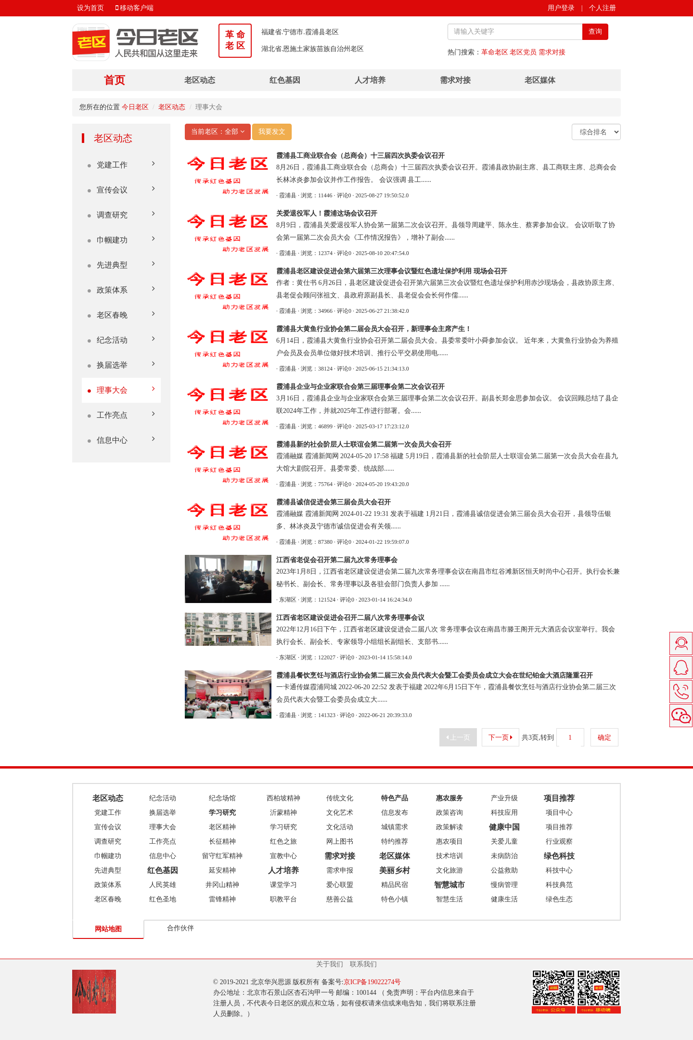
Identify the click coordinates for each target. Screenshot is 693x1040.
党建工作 (121, 164)
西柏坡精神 (283, 798)
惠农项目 (449, 841)
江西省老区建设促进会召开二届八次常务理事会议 (350, 617)
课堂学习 (283, 884)
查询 (595, 31)
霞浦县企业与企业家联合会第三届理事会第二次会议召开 (360, 386)
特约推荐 (394, 841)
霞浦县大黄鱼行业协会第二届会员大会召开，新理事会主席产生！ (374, 329)
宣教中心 (283, 856)
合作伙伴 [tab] (180, 928)
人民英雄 (162, 884)
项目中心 (559, 812)
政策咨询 (449, 812)
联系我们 (363, 964)
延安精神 (222, 870)
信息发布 (394, 812)
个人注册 (602, 8)
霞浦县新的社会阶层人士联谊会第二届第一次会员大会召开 (363, 444)
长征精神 (222, 841)
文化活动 (339, 827)
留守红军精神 (222, 856)
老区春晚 (121, 314)
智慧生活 (449, 899)
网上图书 (339, 841)
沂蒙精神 (283, 812)
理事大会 (121, 389)
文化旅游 (449, 870)
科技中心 (559, 870)
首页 (114, 80)
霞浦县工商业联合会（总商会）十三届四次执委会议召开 (360, 155)
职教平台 (283, 899)
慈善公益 (339, 899)
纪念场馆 (222, 798)
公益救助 (504, 870)
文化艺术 (339, 812)
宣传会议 (121, 189)
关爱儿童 (504, 841)
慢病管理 (504, 884)
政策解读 (449, 827)
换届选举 (121, 364)
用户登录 (561, 8)
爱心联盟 (339, 884)
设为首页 (90, 8)
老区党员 (523, 52)
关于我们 (329, 964)
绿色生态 (559, 899)
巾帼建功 (121, 239)
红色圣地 (162, 899)
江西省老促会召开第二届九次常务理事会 (337, 560)
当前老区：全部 (217, 131)
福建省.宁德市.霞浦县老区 (300, 32)
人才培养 (370, 80)
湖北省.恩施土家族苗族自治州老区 (312, 48)
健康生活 (504, 899)
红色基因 (285, 80)
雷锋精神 (222, 899)
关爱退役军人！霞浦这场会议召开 (326, 213)
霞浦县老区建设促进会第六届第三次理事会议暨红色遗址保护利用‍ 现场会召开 (391, 271)
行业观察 (559, 841)
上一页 (458, 737)
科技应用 (504, 812)
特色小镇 (394, 899)
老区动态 (199, 80)
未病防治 (504, 856)
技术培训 (449, 856)
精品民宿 (394, 884)
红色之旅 (283, 841)
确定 (604, 737)
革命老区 (494, 52)
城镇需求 (394, 827)
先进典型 (121, 264)
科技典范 (559, 884)
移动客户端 (135, 8)
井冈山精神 (222, 884)
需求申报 (339, 870)
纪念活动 (121, 339)
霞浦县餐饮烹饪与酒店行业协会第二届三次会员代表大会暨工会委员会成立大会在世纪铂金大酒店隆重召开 (434, 675)
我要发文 (271, 131)
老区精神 (222, 827)
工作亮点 (121, 414)
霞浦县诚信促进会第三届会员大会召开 (333, 502)
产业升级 (504, 798)
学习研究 (283, 827)
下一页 (500, 737)
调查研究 (121, 214)
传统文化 (339, 798)
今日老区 (135, 107)
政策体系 (121, 289)
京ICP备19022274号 (372, 982)
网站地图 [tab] (108, 929)
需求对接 (552, 52)
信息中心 (121, 439)
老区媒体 (540, 80)
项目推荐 (559, 827)
